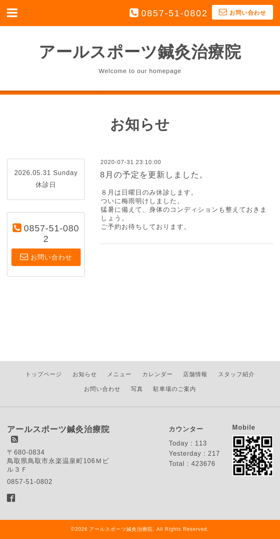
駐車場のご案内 (174, 389)
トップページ (43, 374)
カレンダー (157, 374)
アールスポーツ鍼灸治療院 (140, 52)
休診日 (45, 184)
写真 (137, 389)
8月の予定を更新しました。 (154, 174)
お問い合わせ (102, 389)
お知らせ (85, 374)
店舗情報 (195, 374)
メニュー (119, 374)
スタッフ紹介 (236, 374)
